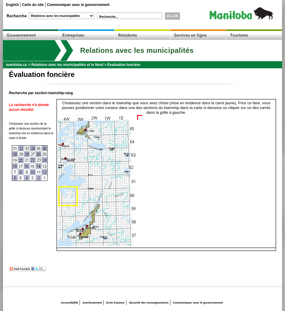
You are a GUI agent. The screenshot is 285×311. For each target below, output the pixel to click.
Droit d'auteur (115, 302)
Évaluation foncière (123, 65)
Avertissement (92, 302)
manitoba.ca (16, 65)
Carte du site (33, 5)
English (12, 5)
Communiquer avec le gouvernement (78, 5)
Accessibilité (69, 302)
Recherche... (108, 16)
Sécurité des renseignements (148, 302)
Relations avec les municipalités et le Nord (67, 65)
